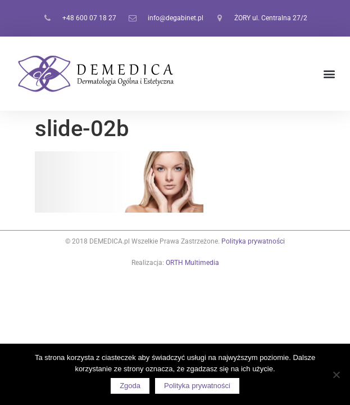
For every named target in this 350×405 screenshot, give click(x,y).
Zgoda (130, 385)
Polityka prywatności (253, 241)
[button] (329, 74)
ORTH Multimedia (192, 263)
